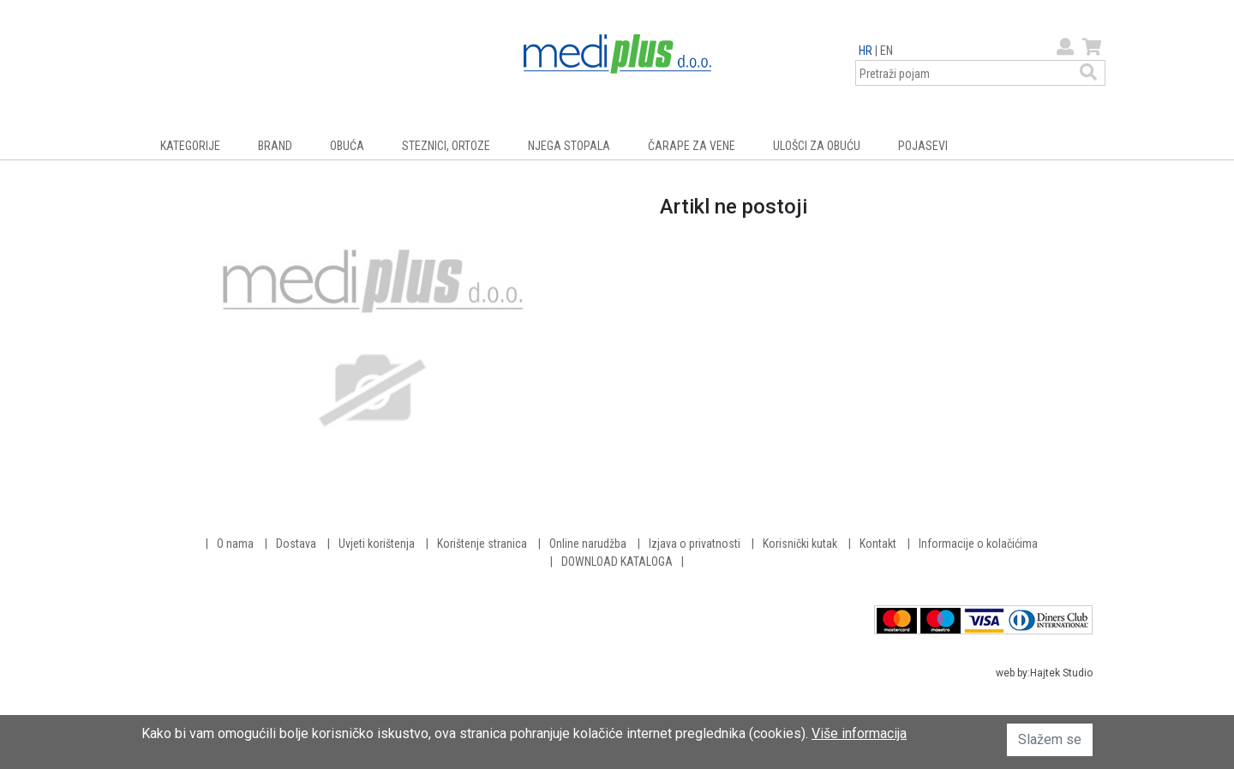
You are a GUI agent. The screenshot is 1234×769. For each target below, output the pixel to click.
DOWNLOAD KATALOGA (617, 561)
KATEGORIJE (190, 146)
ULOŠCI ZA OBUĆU (816, 146)
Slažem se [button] (1049, 739)
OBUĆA (347, 146)
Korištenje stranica (482, 543)
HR (865, 50)
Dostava (296, 543)
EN (886, 50)
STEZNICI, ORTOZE (446, 146)
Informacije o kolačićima (978, 543)
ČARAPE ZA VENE (691, 146)
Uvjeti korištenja (376, 543)
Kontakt (878, 543)
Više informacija (859, 733)
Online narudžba (587, 543)
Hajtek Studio (1061, 673)
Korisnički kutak (800, 543)
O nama (235, 543)
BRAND (275, 146)
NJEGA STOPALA (569, 146)
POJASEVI (923, 146)
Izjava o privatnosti (694, 543)
